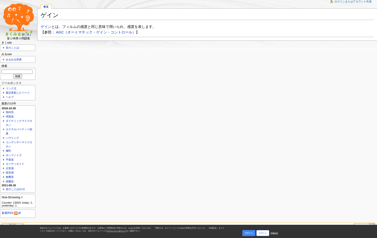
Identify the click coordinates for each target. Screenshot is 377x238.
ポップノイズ (14, 155)
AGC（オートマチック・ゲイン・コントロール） (96, 32)
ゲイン (46, 27)
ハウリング (12, 137)
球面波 (10, 116)
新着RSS (10, 213)
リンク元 (11, 88)
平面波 (10, 159)
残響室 (10, 181)
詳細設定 (274, 233)
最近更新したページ (18, 92)
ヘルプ (10, 97)
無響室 (10, 176)
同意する (249, 233)
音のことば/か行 (15, 189)
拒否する (263, 233)
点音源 (10, 168)
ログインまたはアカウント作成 (352, 1)
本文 (46, 6)
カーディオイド (15, 163)
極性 (8, 150)
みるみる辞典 (14, 59)
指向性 (10, 112)
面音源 (10, 172)
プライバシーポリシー (116, 231)
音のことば (12, 47)
